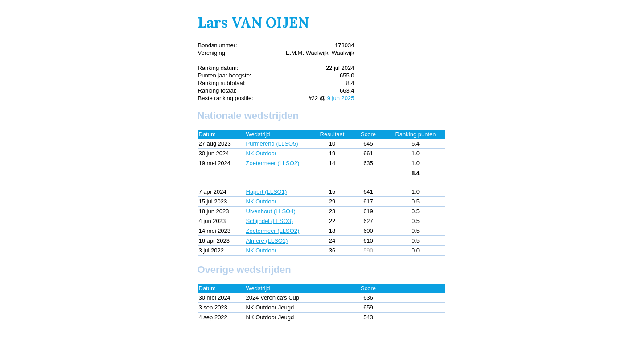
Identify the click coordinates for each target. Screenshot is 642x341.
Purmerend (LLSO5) (272, 143)
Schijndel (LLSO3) (269, 221)
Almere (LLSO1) (267, 240)
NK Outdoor (261, 153)
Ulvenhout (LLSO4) (271, 211)
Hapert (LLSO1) (266, 191)
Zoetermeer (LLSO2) (273, 163)
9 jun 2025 (340, 98)
